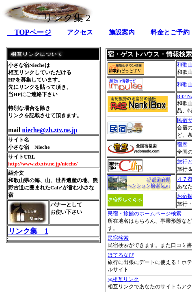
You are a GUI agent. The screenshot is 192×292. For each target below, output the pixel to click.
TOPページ (29, 32)
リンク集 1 (28, 231)
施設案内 (121, 32)
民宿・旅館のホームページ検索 (144, 213)
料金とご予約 (167, 32)
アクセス (79, 32)
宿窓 (182, 145)
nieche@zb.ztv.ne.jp (49, 130)
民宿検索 (118, 238)
